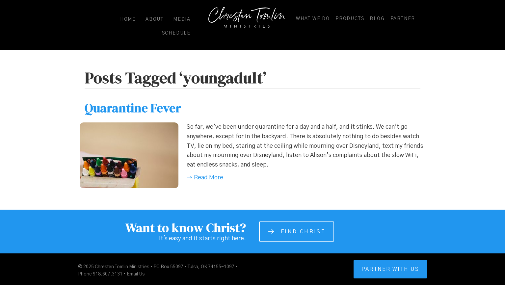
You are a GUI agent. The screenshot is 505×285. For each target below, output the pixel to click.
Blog (377, 18)
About (155, 19)
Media (182, 19)
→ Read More (205, 178)
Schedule (176, 33)
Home (128, 19)
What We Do (313, 18)
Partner (402, 18)
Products (349, 18)
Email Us (136, 274)
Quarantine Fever (133, 108)
